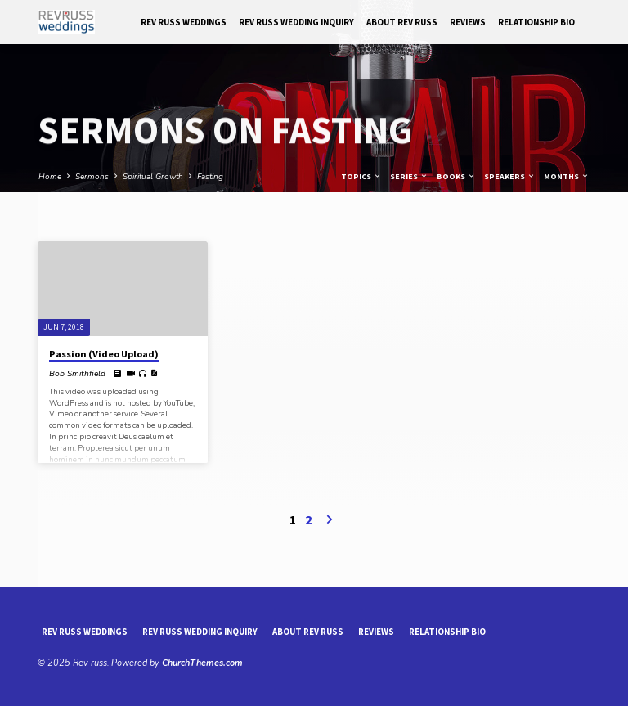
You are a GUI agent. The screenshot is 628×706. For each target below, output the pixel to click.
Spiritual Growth (153, 176)
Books (456, 176)
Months (567, 176)
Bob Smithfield (77, 374)
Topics (361, 176)
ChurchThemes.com (202, 663)
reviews (468, 22)
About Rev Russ (401, 22)
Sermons (92, 176)
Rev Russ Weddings (184, 22)
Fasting (210, 176)
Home (49, 176)
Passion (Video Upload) (104, 354)
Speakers (510, 176)
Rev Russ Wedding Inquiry (296, 22)
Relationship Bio (536, 22)
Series (409, 176)
